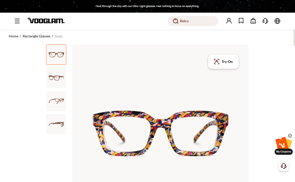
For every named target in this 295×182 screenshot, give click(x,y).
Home (13, 36)
